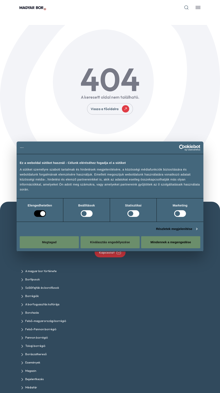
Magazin (30, 371)
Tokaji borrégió (35, 346)
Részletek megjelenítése (174, 229)
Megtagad (49, 242)
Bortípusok (32, 279)
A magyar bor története (41, 271)
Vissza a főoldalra (110, 109)
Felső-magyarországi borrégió (45, 321)
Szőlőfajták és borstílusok (42, 288)
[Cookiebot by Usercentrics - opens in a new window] (182, 148)
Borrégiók (32, 296)
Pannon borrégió (36, 337)
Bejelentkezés (34, 379)
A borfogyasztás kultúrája (42, 304)
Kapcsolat (110, 252)
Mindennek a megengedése (170, 242)
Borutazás (32, 312)
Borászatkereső (36, 354)
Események (32, 362)
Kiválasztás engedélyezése (110, 242)
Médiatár (31, 387)
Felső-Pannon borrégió (40, 329)
